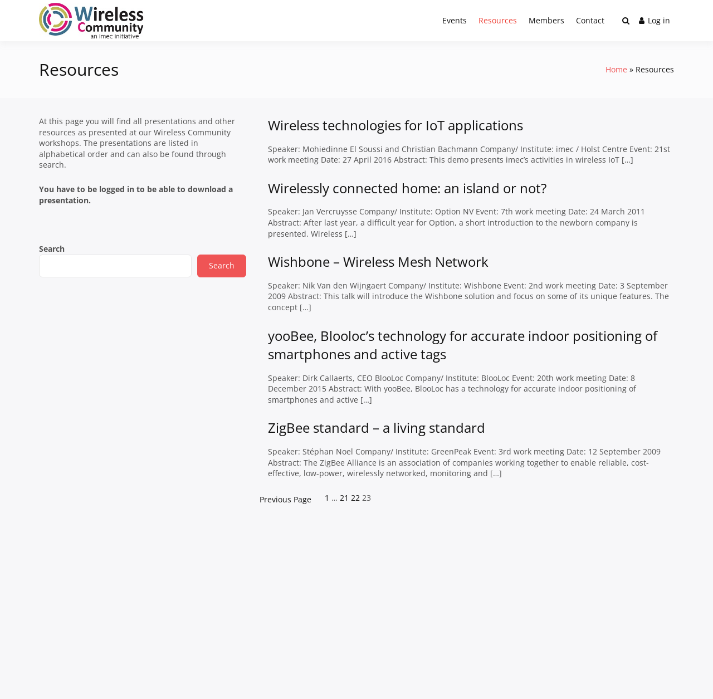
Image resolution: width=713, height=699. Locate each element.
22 (355, 497)
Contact (590, 20)
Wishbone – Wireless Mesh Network (378, 261)
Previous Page (285, 499)
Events (454, 20)
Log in (654, 20)
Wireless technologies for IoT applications (395, 125)
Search (52, 248)
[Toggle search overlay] (625, 20)
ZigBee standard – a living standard (376, 427)
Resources (497, 20)
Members (546, 20)
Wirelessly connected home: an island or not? (407, 188)
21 (344, 497)
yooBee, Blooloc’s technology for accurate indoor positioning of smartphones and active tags (462, 345)
